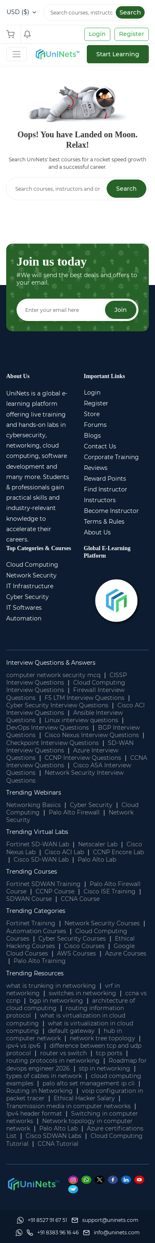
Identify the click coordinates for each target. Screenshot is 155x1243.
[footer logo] (33, 1183)
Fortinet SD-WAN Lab (37, 844)
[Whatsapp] (88, 1179)
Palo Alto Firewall (74, 812)
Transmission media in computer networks (68, 1106)
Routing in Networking (39, 1091)
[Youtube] (140, 1179)
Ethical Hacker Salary (84, 1098)
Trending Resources (35, 973)
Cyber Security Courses (72, 938)
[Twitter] (101, 1179)
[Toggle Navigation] (16, 54)
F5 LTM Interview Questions (84, 698)
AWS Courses (76, 953)
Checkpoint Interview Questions (52, 743)
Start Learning (117, 54)
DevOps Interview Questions (47, 727)
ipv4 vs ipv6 (23, 1045)
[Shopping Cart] (12, 34)
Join (120, 310)
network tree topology (102, 1038)
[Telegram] (74, 1188)
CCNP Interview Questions (83, 758)
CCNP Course (55, 891)
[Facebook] (114, 1179)
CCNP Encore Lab (118, 852)
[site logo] (57, 54)
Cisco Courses (84, 946)
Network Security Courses (102, 923)
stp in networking (104, 1068)
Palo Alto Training (40, 961)
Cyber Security (91, 805)
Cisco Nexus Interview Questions (92, 735)
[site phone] (52, 1233)
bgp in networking (56, 1000)
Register (131, 34)
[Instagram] (74, 1179)
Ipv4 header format (34, 1113)
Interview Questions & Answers (50, 662)
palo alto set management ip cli (89, 1083)
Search (130, 12)
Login (97, 34)
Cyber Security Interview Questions (57, 705)
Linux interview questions (81, 720)
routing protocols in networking (53, 1060)
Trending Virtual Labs (37, 832)
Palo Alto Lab (97, 859)
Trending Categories (35, 911)
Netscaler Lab (97, 844)
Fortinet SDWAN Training (43, 884)
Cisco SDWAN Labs (53, 1136)
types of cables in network (44, 1076)
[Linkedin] (127, 1179)
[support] (105, 1220)
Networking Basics (33, 805)
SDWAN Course (29, 899)
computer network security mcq (53, 675)
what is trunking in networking (51, 985)
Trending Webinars (33, 792)
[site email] (111, 1233)
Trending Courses (31, 871)
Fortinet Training (30, 923)
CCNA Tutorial (58, 1143)
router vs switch (63, 1053)
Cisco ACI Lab (64, 852)
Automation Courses (36, 931)
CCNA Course (80, 899)
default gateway (71, 1031)
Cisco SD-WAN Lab (41, 859)
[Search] (95, 12)
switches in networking (82, 993)
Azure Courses (125, 953)
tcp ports (109, 1053)
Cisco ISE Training (109, 891)
